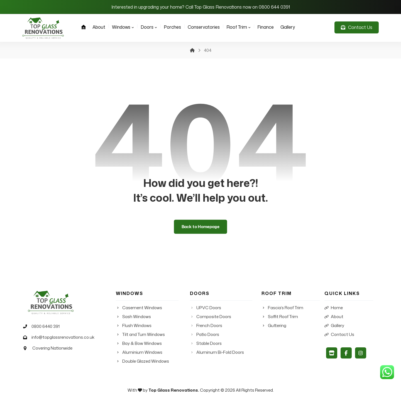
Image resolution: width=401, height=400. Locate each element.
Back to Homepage (201, 227)
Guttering (273, 326)
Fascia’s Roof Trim (282, 308)
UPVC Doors (205, 308)
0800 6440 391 (40, 327)
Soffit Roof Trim (279, 317)
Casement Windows (139, 308)
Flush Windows (133, 326)
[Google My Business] (331, 353)
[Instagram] (360, 353)
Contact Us (339, 335)
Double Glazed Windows (142, 362)
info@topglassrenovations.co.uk (57, 338)
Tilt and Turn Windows (140, 335)
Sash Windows (133, 317)
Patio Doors (204, 335)
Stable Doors (206, 344)
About (333, 317)
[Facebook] (346, 353)
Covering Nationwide (46, 349)
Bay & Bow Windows (139, 344)
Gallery (334, 326)
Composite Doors (210, 317)
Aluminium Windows (139, 353)
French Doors (206, 326)
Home (333, 308)
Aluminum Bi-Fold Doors (217, 353)
